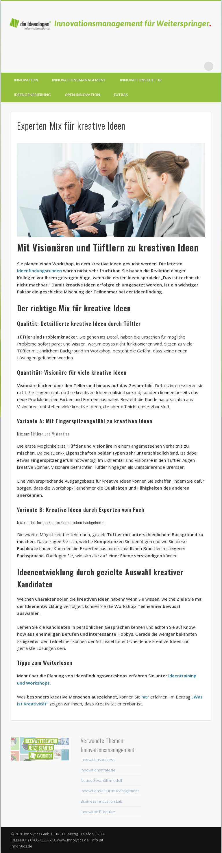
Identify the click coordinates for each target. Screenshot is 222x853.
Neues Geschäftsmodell (101, 780)
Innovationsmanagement (79, 79)
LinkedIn (196, 66)
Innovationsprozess (97, 759)
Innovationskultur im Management (110, 790)
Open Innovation (82, 94)
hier (145, 697)
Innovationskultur (141, 79)
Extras (121, 94)
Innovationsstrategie (98, 770)
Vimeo (185, 66)
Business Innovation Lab (101, 801)
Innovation (26, 79)
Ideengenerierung (32, 94)
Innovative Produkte (98, 811)
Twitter (173, 66)
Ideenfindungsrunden (39, 270)
